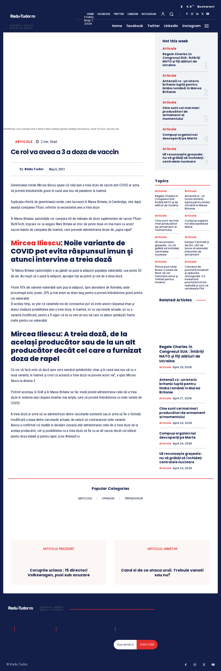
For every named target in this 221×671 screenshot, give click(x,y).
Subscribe (147, 644)
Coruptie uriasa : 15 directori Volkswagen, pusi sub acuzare (59, 572)
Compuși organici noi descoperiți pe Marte (180, 137)
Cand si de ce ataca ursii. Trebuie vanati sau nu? (162, 572)
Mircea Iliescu (36, 243)
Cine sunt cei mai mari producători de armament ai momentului (181, 113)
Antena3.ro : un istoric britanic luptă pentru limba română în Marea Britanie (182, 86)
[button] (171, 14)
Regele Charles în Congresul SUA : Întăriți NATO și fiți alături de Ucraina (181, 59)
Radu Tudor (34, 169)
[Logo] (36, 608)
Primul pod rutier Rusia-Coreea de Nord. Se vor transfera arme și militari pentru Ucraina (166, 274)
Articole (23, 141)
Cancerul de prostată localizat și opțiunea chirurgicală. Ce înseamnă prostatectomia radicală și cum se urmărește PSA (197, 277)
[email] (125, 644)
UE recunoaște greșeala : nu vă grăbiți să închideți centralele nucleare (183, 158)
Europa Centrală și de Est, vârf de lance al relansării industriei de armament (197, 248)
